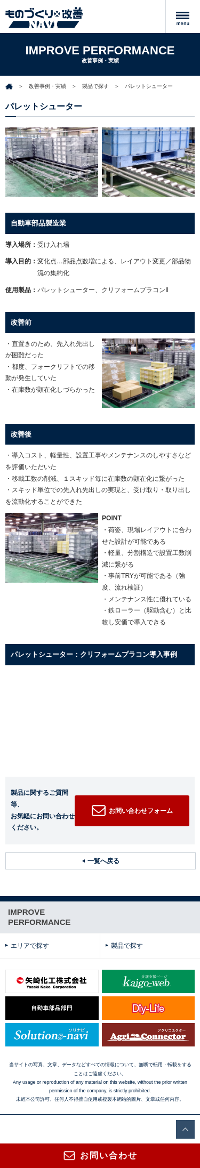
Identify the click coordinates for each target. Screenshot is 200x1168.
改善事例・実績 (47, 86)
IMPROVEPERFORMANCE (39, 917)
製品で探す (95, 86)
